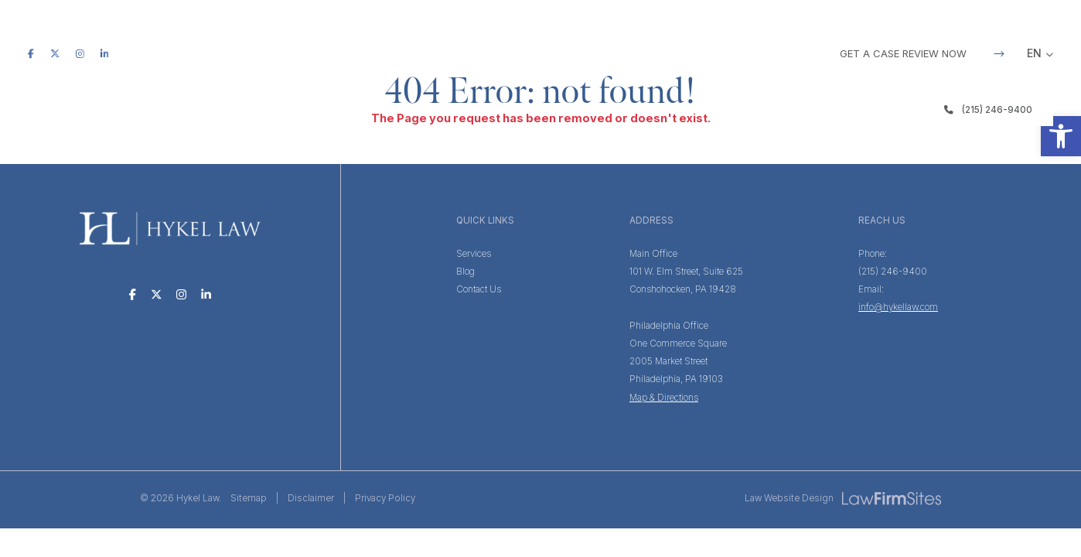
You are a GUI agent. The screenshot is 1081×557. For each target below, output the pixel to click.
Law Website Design (789, 498)
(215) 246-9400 (988, 109)
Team (553, 109)
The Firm (416, 109)
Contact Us (478, 289)
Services (488, 109)
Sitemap (248, 498)
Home (351, 109)
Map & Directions (663, 397)
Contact (769, 109)
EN (1034, 53)
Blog (705, 109)
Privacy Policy (385, 498)
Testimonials (629, 109)
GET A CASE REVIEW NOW (922, 53)
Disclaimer (311, 498)
